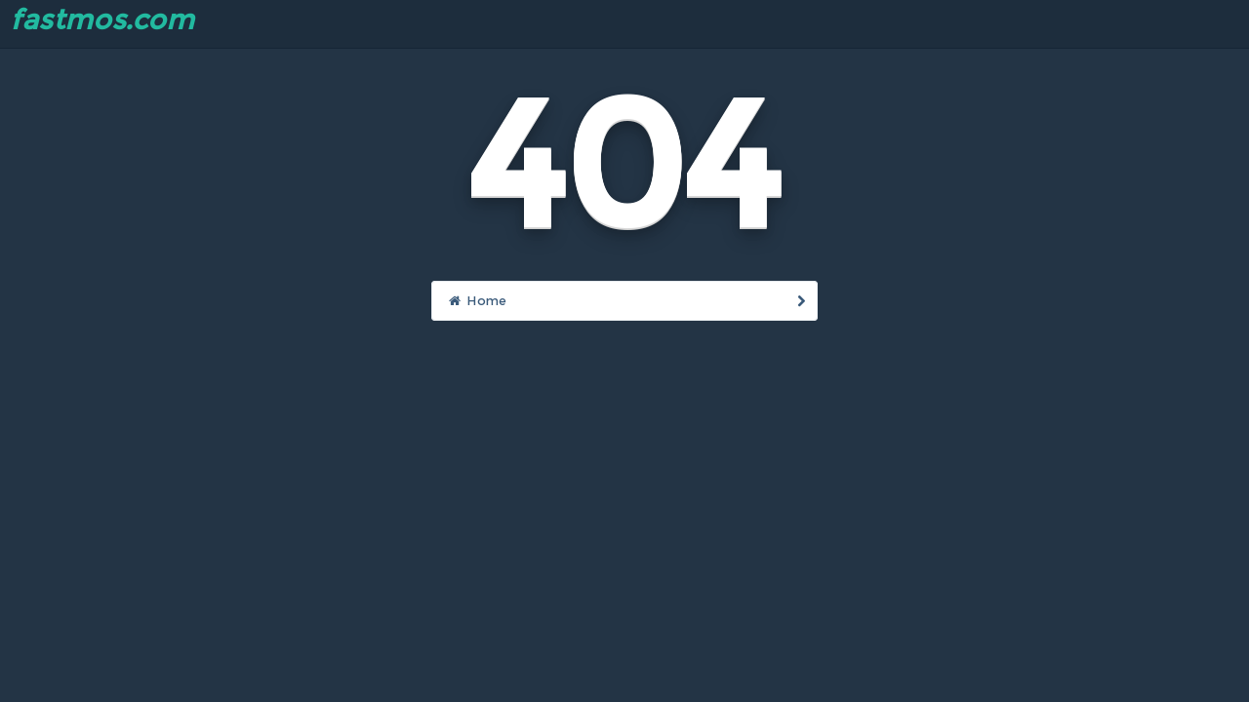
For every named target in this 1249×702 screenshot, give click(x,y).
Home (627, 300)
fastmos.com (102, 19)
